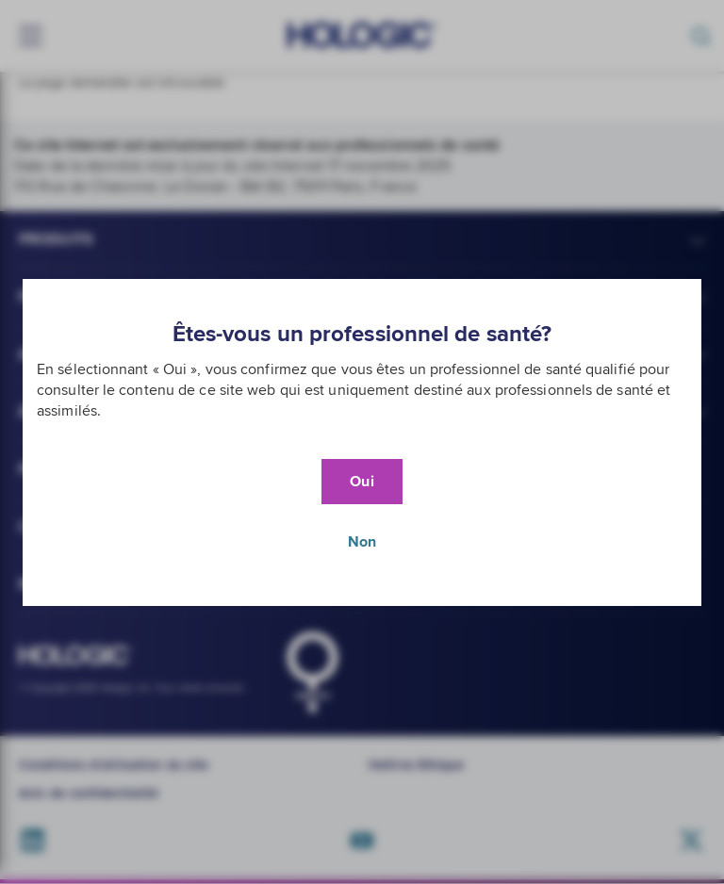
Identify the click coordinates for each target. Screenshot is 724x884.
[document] (362, 442)
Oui (361, 481)
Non (362, 541)
